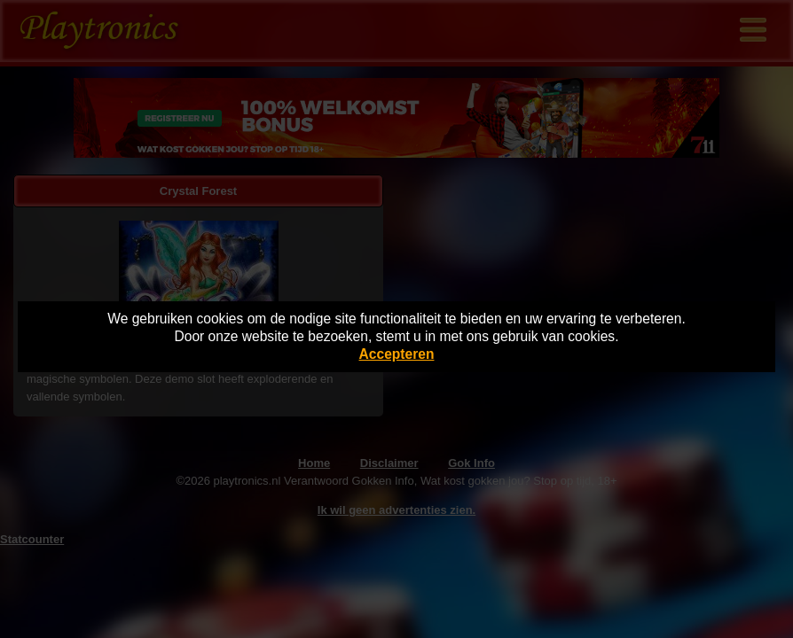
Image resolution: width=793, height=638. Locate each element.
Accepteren (397, 354)
